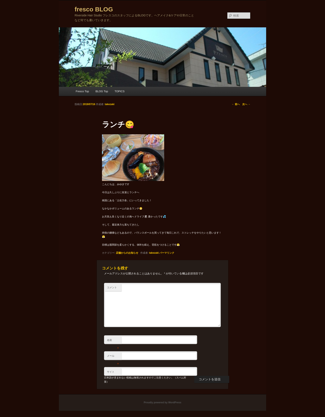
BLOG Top (102, 91)
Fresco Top (82, 91)
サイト (110, 371)
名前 (113, 341)
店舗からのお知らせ (127, 252)
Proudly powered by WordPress (162, 402)
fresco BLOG (94, 9)
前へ (236, 104)
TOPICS (120, 91)
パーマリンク (166, 252)
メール (113, 356)
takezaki (154, 252)
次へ (246, 104)
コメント (112, 287)
